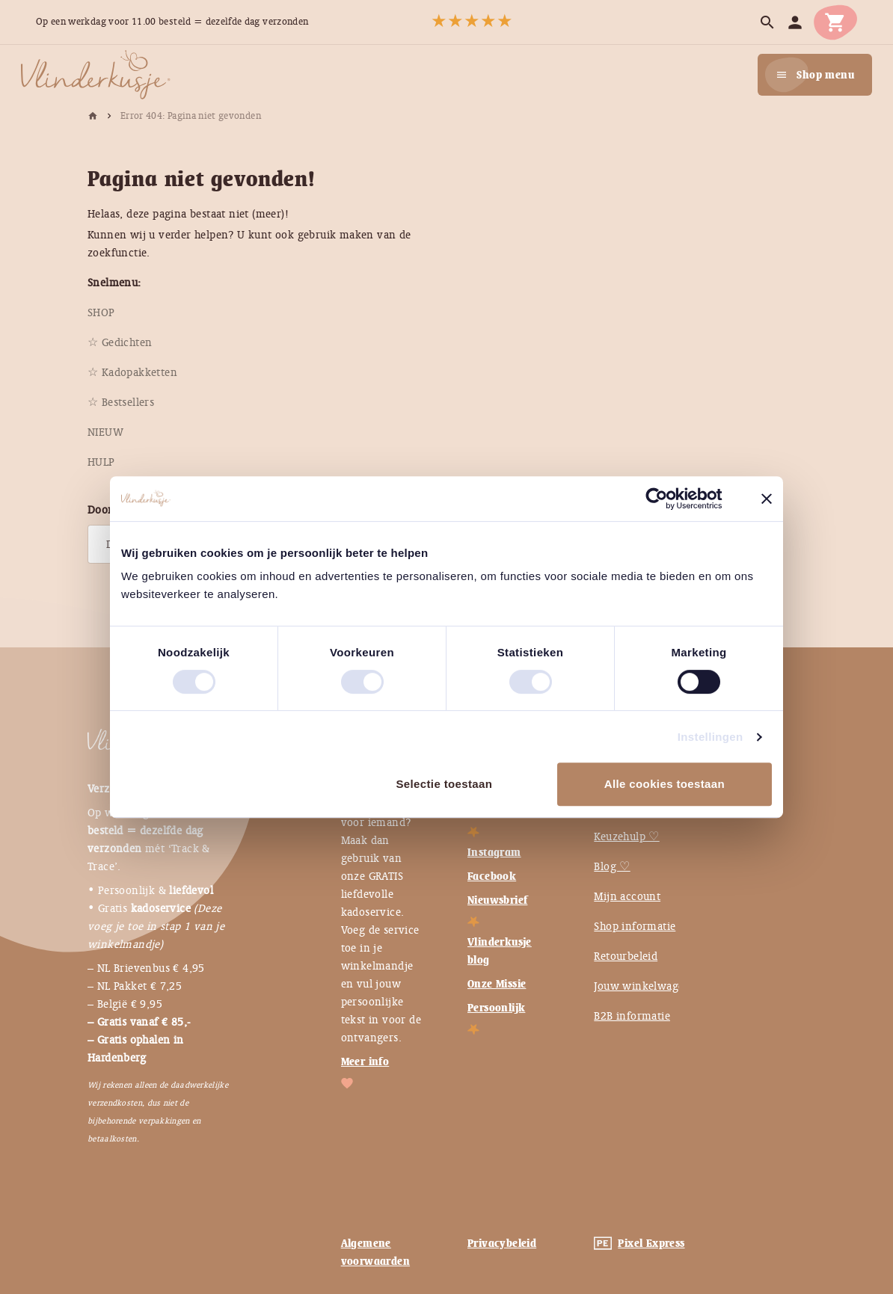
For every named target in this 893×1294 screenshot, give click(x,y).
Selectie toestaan (444, 783)
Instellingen (710, 736)
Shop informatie (634, 926)
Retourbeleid (625, 956)
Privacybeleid (501, 1243)
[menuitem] (101, 312)
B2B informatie (632, 1016)
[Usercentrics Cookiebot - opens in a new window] (668, 498)
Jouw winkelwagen (642, 986)
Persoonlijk (496, 1007)
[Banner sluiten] (766, 498)
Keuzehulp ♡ (626, 836)
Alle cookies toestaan (664, 783)
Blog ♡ (612, 866)
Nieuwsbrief (497, 900)
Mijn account (627, 896)
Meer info (365, 1061)
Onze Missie (496, 983)
